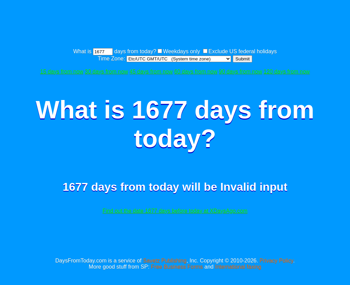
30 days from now (106, 71)
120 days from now (287, 71)
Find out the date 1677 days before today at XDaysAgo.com (175, 211)
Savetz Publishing (164, 260)
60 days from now (195, 71)
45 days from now (151, 71)
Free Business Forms (177, 267)
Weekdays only (181, 51)
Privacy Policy (276, 260)
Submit (242, 58)
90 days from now (240, 71)
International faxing (238, 267)
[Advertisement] (175, 25)
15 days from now (61, 71)
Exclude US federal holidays (242, 51)
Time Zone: (112, 58)
